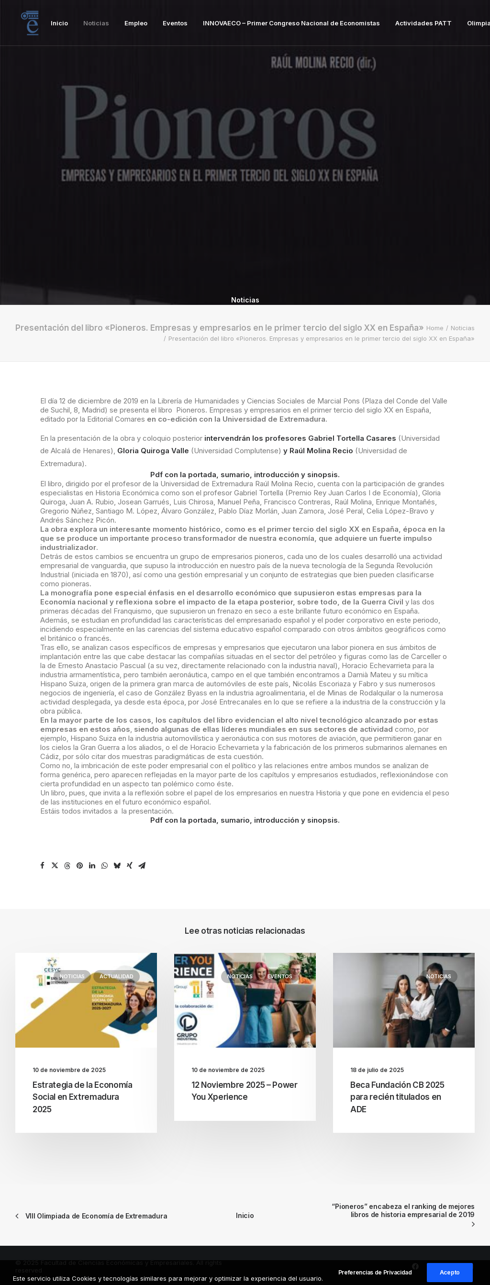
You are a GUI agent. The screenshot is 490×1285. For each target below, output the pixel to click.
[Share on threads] (67, 866)
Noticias (96, 23)
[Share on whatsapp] (105, 866)
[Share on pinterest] (80, 866)
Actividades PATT (423, 23)
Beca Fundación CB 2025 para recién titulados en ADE (397, 1097)
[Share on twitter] (55, 866)
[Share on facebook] (42, 866)
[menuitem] (59, 23)
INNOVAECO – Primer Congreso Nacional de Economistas (291, 23)
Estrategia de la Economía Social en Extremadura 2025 (83, 1097)
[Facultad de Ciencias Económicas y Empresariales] (29, 23)
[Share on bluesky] (117, 866)
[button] (86, 1000)
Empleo (135, 23)
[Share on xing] (129, 866)
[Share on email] (142, 866)
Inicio (59, 23)
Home (435, 328)
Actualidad (117, 976)
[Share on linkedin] (92, 866)
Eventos (175, 23)
